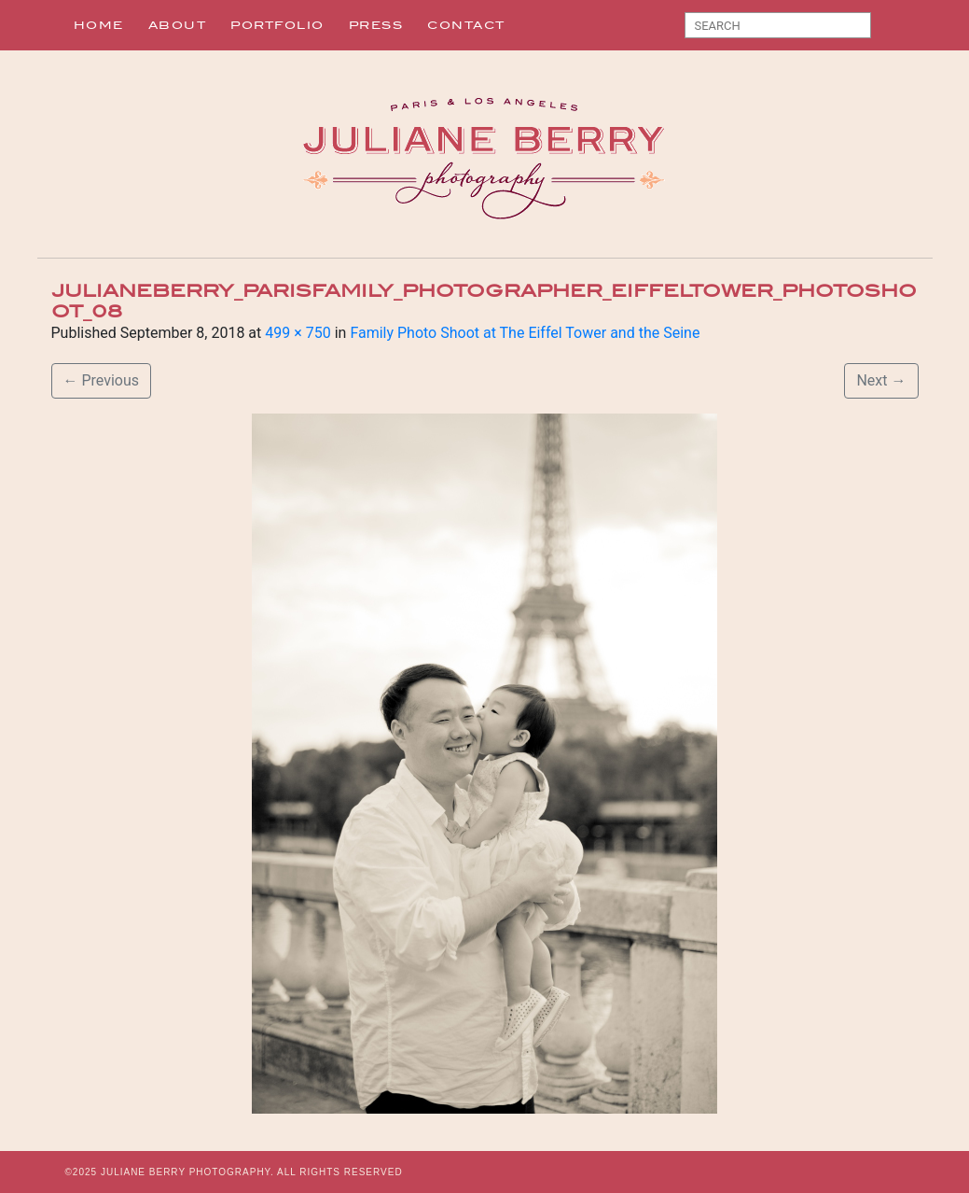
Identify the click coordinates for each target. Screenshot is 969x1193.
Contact (466, 25)
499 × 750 (297, 333)
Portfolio (277, 25)
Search (892, 29)
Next (881, 380)
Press (376, 25)
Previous (101, 380)
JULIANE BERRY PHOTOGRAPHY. (187, 1172)
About (177, 25)
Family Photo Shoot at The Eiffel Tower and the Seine (524, 333)
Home (99, 25)
